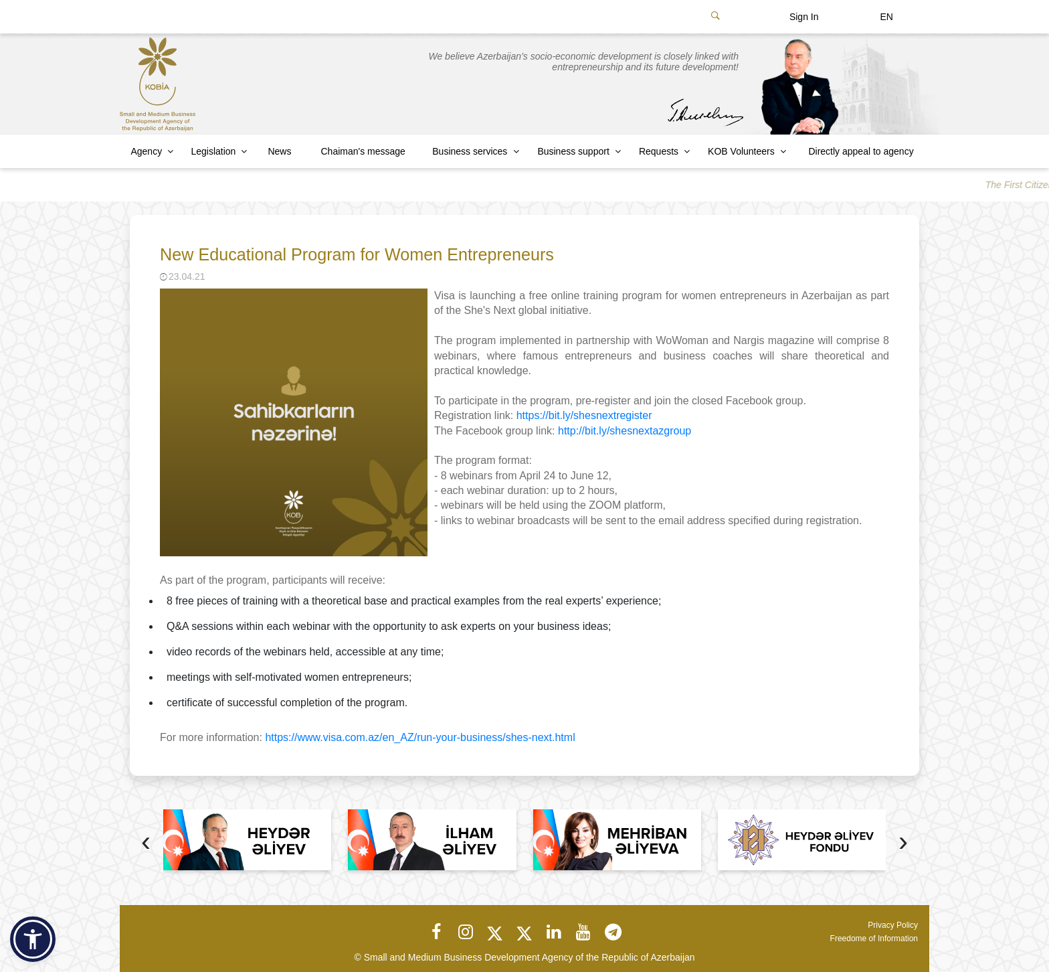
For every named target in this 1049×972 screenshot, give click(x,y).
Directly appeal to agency (860, 151)
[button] (32, 939)
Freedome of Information (874, 938)
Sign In (804, 16)
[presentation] (146, 843)
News (279, 151)
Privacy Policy (893, 925)
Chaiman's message (363, 151)
